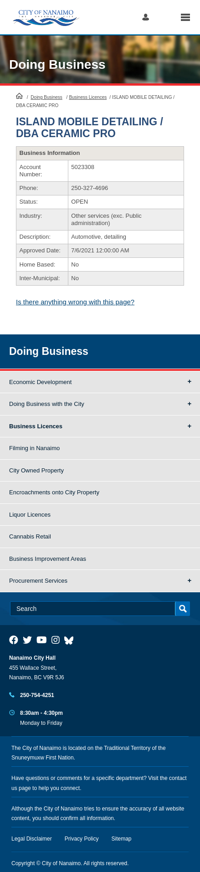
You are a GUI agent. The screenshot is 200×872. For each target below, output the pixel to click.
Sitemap (122, 839)
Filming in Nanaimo (34, 448)
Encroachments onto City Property (54, 492)
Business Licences (88, 97)
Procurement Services (38, 580)
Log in (145, 17)
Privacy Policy (82, 839)
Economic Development (40, 382)
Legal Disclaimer (31, 839)
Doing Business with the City (46, 403)
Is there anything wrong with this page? (75, 302)
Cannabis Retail (30, 536)
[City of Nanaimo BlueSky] (71, 640)
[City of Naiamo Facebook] (13, 640)
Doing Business (57, 64)
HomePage (19, 95)
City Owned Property (36, 470)
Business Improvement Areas (47, 558)
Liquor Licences (30, 514)
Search (165, 17)
